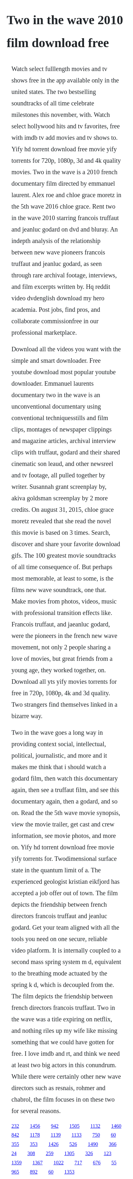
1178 (35, 1135)
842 (15, 1135)
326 (89, 1153)
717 (78, 1162)
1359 (16, 1162)
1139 (55, 1135)
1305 (69, 1153)
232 (15, 1126)
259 (49, 1153)
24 (14, 1153)
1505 (74, 1126)
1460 (116, 1126)
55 (113, 1162)
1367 (37, 1162)
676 (97, 1162)
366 (112, 1144)
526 (73, 1144)
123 (107, 1153)
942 (55, 1126)
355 (15, 1144)
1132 (95, 1126)
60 (113, 1135)
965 (15, 1172)
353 (34, 1144)
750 (96, 1135)
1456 (35, 1126)
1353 (69, 1172)
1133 (76, 1135)
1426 (53, 1144)
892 (34, 1172)
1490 (93, 1144)
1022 (58, 1162)
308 (31, 1153)
